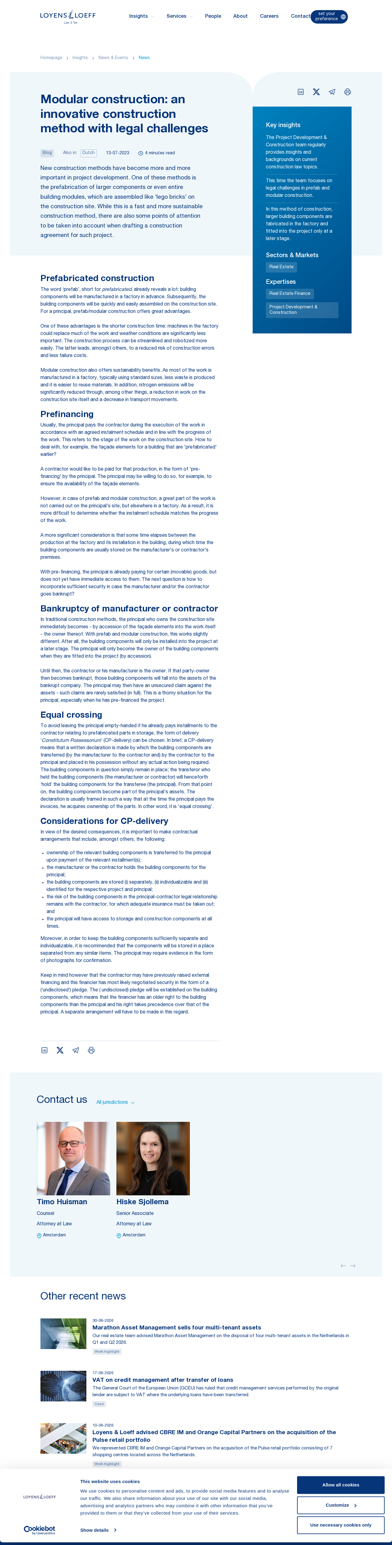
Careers (269, 16)
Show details (94, 1533)
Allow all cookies (341, 1487)
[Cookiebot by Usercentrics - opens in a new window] (39, 1533)
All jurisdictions (115, 1102)
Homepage (51, 58)
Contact (301, 16)
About (240, 16)
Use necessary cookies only (340, 1528)
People (213, 16)
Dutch (88, 153)
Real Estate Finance (290, 293)
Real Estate (281, 267)
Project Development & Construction (294, 310)
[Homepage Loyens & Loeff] (68, 17)
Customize (341, 1507)
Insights (80, 58)
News (144, 58)
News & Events (113, 58)
